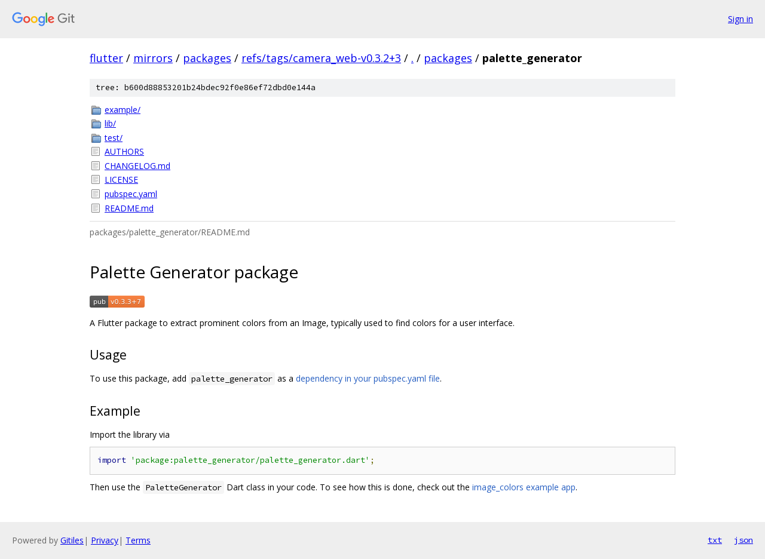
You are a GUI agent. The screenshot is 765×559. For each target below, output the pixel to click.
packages (207, 58)
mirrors (153, 58)
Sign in (740, 18)
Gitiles (72, 540)
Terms (138, 540)
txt (715, 540)
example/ (122, 109)
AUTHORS (124, 151)
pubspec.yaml (131, 193)
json (743, 540)
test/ (114, 137)
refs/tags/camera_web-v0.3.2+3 (321, 58)
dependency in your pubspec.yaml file (368, 378)
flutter (106, 58)
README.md (129, 208)
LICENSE (121, 179)
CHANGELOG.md (137, 165)
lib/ (110, 123)
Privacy (104, 540)
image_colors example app (524, 487)
